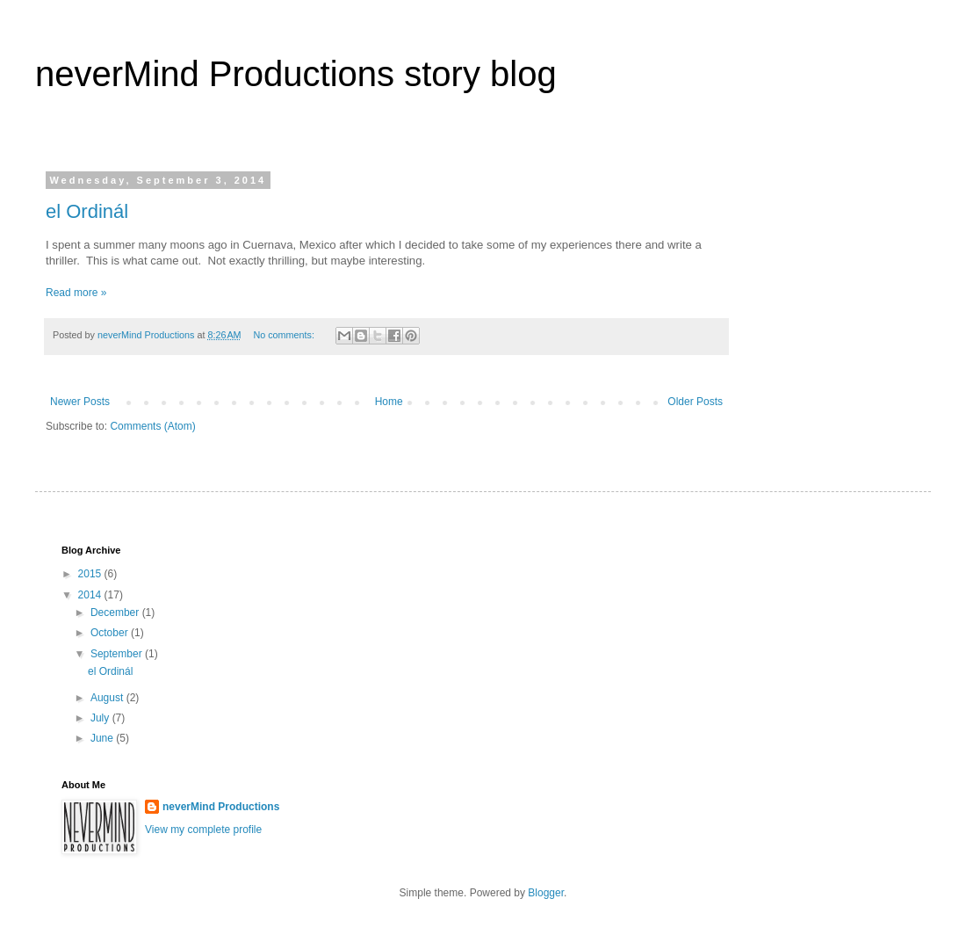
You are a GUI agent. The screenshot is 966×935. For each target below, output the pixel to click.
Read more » (76, 292)
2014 (91, 595)
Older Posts (695, 401)
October (110, 633)
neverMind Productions (220, 807)
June (103, 738)
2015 (91, 574)
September (117, 654)
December (116, 612)
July (101, 718)
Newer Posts (80, 401)
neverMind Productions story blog (296, 73)
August (108, 698)
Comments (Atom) (152, 426)
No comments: (285, 335)
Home (389, 401)
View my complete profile (203, 829)
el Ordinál (87, 211)
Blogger (546, 893)
